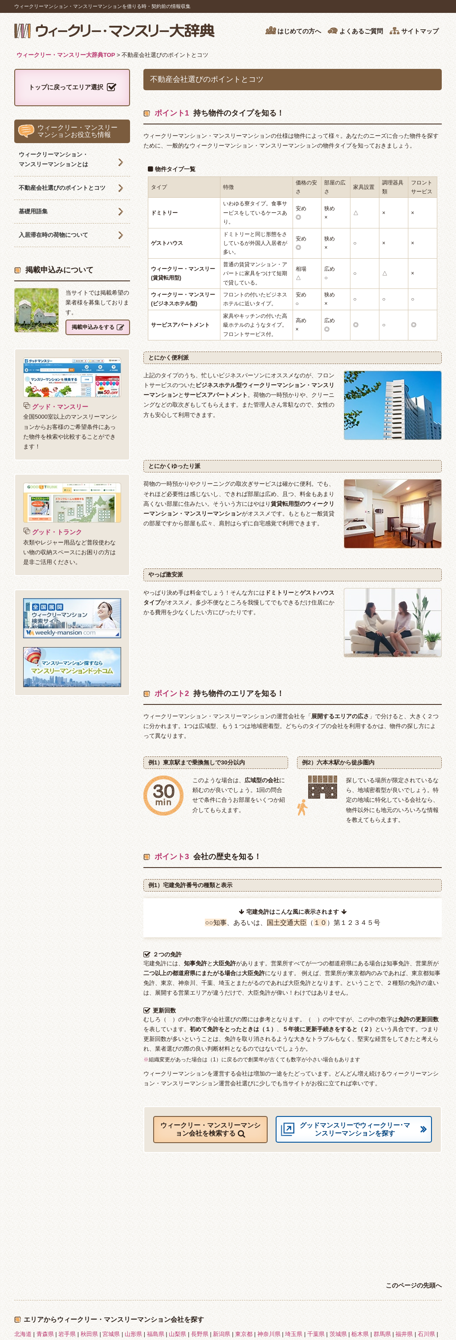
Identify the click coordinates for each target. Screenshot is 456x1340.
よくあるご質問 (355, 30)
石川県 (426, 1334)
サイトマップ (414, 30)
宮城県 (111, 1334)
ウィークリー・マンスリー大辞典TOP (65, 55)
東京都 (243, 1334)
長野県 (199, 1334)
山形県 (133, 1334)
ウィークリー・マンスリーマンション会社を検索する (210, 1129)
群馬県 (382, 1334)
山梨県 (177, 1334)
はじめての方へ (293, 30)
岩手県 (67, 1334)
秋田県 (89, 1334)
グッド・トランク (52, 532)
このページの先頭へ (414, 1285)
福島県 (155, 1334)
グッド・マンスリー (55, 406)
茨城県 (338, 1334)
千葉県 (316, 1334)
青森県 (45, 1334)
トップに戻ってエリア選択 (72, 88)
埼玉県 (293, 1334)
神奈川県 (269, 1334)
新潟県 (221, 1334)
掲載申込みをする (98, 328)
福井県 (404, 1334)
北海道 (23, 1334)
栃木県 (360, 1334)
